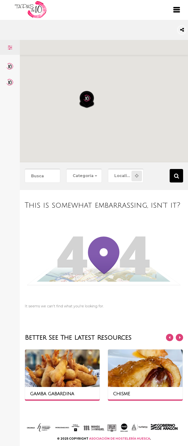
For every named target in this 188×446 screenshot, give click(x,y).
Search (176, 175)
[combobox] (84, 175)
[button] (90, 81)
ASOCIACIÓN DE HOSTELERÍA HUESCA (119, 438)
